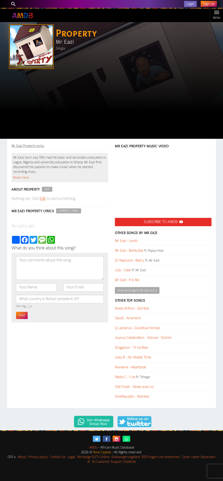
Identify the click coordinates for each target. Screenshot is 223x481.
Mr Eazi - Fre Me (127, 280)
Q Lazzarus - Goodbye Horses (137, 328)
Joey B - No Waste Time (133, 357)
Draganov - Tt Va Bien (131, 347)
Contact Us (57, 457)
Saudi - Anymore (128, 318)
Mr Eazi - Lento (126, 241)
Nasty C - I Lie (125, 377)
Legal (71, 457)
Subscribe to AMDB (163, 221)
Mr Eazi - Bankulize (129, 250)
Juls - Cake (123, 270)
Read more (21, 178)
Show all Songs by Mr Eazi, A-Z (137, 290)
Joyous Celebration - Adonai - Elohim (143, 337)
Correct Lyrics (69, 211)
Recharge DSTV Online (93, 457)
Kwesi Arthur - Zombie (132, 308)
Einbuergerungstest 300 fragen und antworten (146, 457)
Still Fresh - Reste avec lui (134, 387)
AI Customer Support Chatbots (114, 462)
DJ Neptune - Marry (129, 260)
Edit (47, 189)
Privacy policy (38, 457)
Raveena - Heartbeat (130, 367)
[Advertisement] (111, 105)
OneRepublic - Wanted (132, 396)
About (22, 457)
